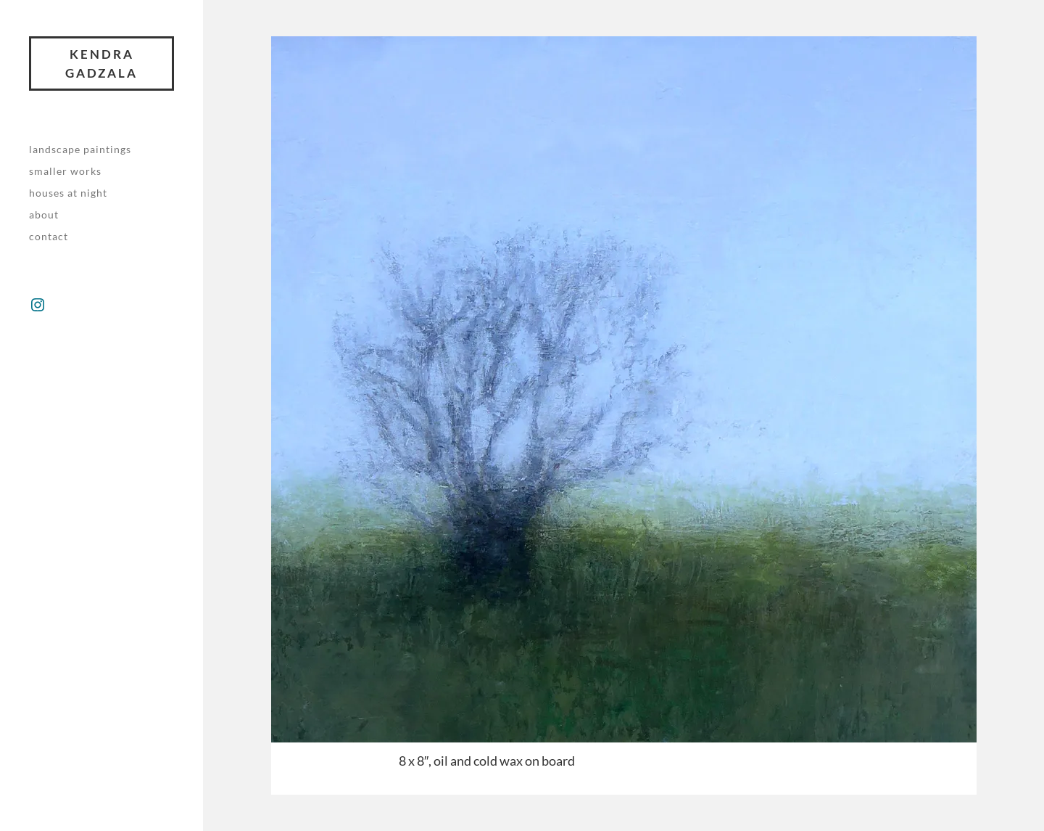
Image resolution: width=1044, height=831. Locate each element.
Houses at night (68, 193)
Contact (48, 236)
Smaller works (65, 171)
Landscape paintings (80, 149)
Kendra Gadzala (101, 63)
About (44, 214)
